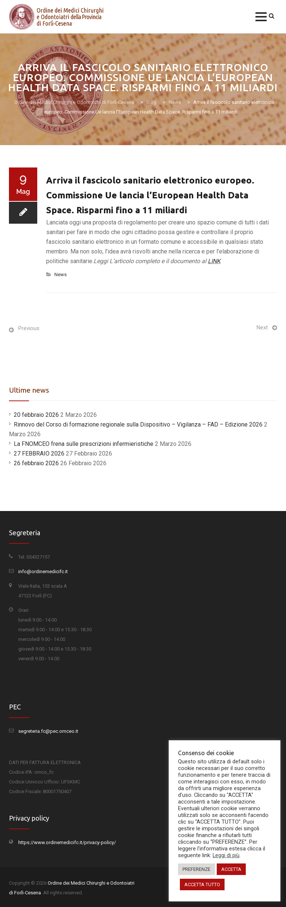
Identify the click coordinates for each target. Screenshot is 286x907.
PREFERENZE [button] (196, 869)
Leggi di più (226, 855)
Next (262, 327)
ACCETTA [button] (231, 869)
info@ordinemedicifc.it (43, 571)
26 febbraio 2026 (36, 463)
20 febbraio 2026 (36, 414)
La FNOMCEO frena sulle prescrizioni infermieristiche (83, 443)
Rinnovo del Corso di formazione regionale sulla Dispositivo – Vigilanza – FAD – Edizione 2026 (138, 424)
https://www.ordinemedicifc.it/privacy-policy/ (67, 842)
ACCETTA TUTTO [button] (202, 884)
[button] (261, 16)
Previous (28, 328)
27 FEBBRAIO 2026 (39, 453)
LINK (214, 261)
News (60, 274)
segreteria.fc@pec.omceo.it (48, 731)
